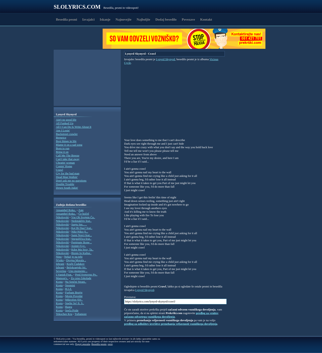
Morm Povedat (74, 296)
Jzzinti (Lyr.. (78, 246)
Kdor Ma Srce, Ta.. (82, 249)
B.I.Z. (68, 289)
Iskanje (105, 19)
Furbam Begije (74, 292)
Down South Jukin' (67, 187)
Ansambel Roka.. (66, 210)
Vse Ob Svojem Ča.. (83, 217)
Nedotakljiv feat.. (81, 220)
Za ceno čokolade (81, 278)
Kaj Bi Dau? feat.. (81, 228)
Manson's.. (62, 278)
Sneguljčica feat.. (81, 238)
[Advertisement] (79, 39)
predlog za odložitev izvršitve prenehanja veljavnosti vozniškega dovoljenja (170, 323)
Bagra (68, 306)
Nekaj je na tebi (73, 256)
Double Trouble (65, 184)
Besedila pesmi (66, 19)
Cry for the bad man (67, 173)
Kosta (59, 281)
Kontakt (206, 19)
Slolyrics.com (77, 7)
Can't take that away (67, 159)
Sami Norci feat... (81, 235)
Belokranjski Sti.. (77, 267)
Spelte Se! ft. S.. (74, 303)
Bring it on (62, 152)
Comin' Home (64, 166)
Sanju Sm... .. (79, 224)
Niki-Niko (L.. (79, 231)
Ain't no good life (66, 119)
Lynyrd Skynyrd (165, 59)
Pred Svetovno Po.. (86, 274)
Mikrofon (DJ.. (74, 299)
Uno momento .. (77, 271)
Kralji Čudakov (76, 263)
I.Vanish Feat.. (64, 274)
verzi (110, 344)
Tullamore (81, 314)
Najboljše (143, 19)
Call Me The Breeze (67, 155)
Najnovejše (123, 19)
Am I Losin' (63, 130)
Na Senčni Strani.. (75, 281)
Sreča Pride (71, 310)
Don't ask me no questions (71, 180)
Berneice (61, 137)
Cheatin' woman (65, 162)
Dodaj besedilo (166, 19)
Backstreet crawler (67, 134)
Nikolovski (62, 217)
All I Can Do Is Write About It (73, 126)
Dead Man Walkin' (67, 177)
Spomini (70, 285)
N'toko (60, 260)
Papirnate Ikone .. (81, 242)
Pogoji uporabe (82, 344)
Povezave (188, 19)
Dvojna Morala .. (76, 260)
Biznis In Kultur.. (81, 253)
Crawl (59, 169)
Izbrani (60, 263)
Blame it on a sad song (69, 144)
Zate (81, 210)
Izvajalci (88, 19)
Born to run (62, 148)
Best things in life (66, 141)
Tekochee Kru (64, 314)
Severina (61, 271)
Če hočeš (83, 213)
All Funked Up (64, 123)
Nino (59, 256)
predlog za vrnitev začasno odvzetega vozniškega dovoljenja (171, 314)
